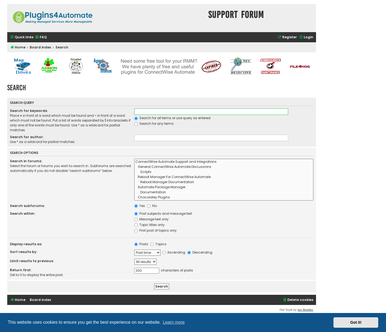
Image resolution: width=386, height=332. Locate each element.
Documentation (224, 192)
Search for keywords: (29, 110)
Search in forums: (26, 161)
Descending (199, 252)
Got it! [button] (356, 322)
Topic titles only (149, 224)
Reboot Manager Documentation (224, 182)
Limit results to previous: (32, 261)
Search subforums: (27, 205)
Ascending (173, 252)
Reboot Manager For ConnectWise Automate (224, 177)
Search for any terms (154, 123)
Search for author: (27, 137)
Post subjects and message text (163, 213)
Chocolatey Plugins (224, 197)
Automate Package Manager (224, 187)
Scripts (224, 172)
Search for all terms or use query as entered (172, 118)
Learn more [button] (174, 322)
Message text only (151, 219)
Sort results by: (23, 252)
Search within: (22, 213)
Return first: (20, 270)
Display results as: (26, 244)
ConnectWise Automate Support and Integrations (224, 161)
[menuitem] (41, 37)
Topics (158, 244)
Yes (139, 205)
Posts (141, 244)
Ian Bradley (305, 310)
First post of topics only (155, 230)
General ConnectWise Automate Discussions (224, 166)
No (152, 205)
